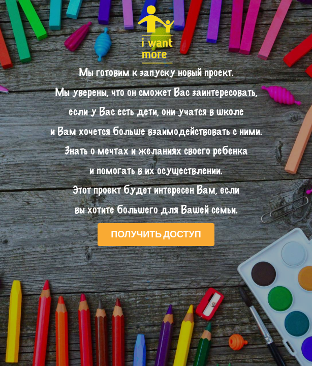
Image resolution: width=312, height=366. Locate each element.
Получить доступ (156, 233)
